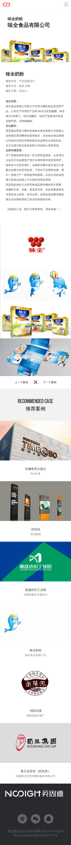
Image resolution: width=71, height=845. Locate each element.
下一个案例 (49, 382)
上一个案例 (21, 382)
